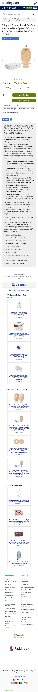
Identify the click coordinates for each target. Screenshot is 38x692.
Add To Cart (24, 95)
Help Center (24, 581)
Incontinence (25, 615)
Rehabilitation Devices (27, 609)
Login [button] (35, 7)
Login (7, 579)
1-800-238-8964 (15, 276)
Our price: (7, 83)
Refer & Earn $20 (10, 611)
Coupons (8, 616)
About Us (24, 579)
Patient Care (25, 612)
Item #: (5, 39)
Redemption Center (11, 614)
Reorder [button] (29, 7)
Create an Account (10, 581)
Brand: (5, 109)
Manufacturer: (7, 105)
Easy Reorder (9, 590)
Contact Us (24, 584)
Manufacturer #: (24, 109)
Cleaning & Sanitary (27, 604)
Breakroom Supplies (27, 624)
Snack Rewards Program (10, 604)
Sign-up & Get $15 (10, 608)
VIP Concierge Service (28, 587)
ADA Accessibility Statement (26, 593)
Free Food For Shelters (9, 622)
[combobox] (6, 95)
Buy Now (24, 100)
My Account (8, 584)
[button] (24, 7)
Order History (9, 592)
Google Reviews (26, 597)
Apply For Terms (10, 587)
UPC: (4, 112)
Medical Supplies (26, 607)
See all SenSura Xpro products (19, 290)
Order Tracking (9, 595)
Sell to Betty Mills (26, 590)
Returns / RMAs (10, 598)
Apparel (23, 622)
